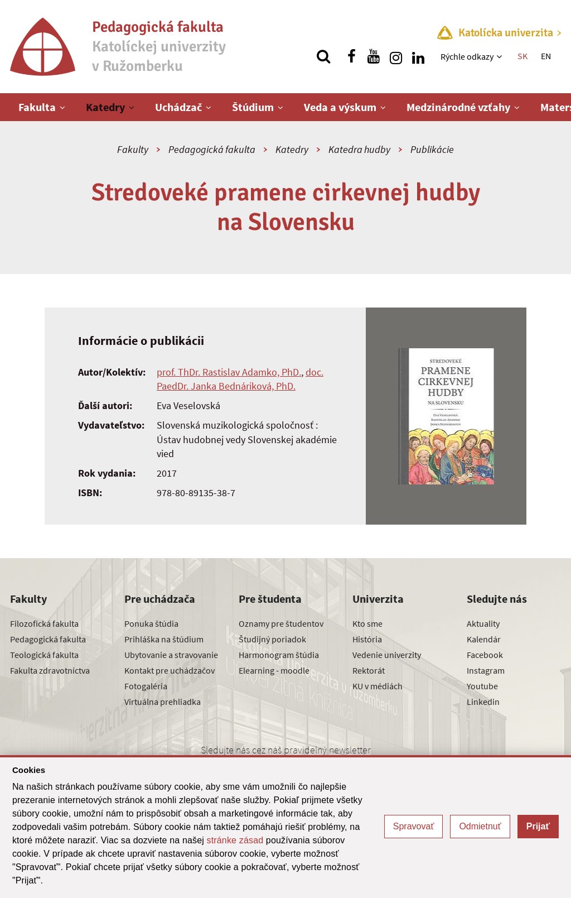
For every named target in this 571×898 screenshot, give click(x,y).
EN (546, 55)
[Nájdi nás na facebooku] (351, 56)
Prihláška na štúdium (164, 639)
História (367, 639)
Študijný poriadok (272, 639)
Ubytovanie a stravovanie (171, 654)
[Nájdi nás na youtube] (373, 56)
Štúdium (253, 107)
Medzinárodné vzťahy (458, 107)
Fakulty (132, 149)
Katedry (105, 107)
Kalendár (484, 639)
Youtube (482, 685)
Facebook (485, 654)
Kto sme (367, 623)
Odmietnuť (480, 826)
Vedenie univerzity (386, 654)
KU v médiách (377, 685)
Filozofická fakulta (44, 623)
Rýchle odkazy (467, 56)
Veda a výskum (340, 107)
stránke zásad (235, 840)
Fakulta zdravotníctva (50, 670)
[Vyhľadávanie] (323, 56)
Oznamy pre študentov (281, 623)
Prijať (538, 826)
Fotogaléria (145, 685)
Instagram (486, 670)
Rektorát (368, 670)
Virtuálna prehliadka (162, 701)
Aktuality (483, 623)
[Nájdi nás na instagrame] (396, 56)
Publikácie (432, 149)
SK (522, 55)
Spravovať (413, 826)
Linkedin (483, 701)
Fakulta (37, 107)
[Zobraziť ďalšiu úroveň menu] (500, 56)
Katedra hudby (359, 149)
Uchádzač (178, 107)
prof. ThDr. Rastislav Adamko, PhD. (229, 372)
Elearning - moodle (274, 670)
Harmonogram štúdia (279, 654)
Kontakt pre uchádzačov (169, 670)
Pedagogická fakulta (211, 149)
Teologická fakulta (44, 654)
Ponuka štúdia (151, 623)
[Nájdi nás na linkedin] (418, 56)
